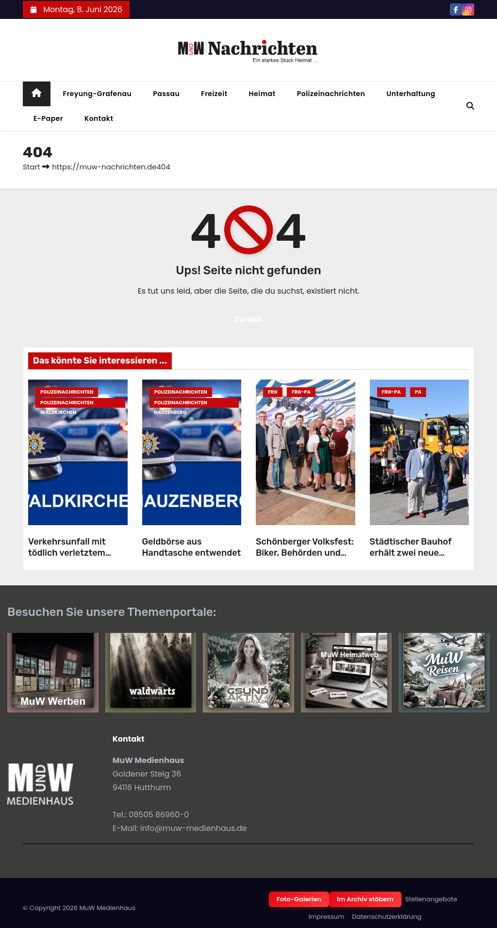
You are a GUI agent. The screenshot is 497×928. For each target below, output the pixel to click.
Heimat (262, 94)
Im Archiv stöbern (365, 899)
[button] (470, 106)
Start (31, 167)
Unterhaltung (410, 94)
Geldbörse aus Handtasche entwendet (191, 547)
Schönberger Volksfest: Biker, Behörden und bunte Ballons (305, 552)
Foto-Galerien (299, 899)
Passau (166, 94)
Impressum (327, 916)
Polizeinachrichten (331, 94)
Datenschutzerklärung (386, 916)
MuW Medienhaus (107, 907)
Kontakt (99, 118)
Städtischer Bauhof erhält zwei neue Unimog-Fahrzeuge (411, 552)
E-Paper (48, 118)
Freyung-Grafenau (97, 94)
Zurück (248, 319)
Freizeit (214, 94)
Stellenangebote (431, 899)
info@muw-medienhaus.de (193, 828)
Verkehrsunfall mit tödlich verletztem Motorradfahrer (67, 552)
